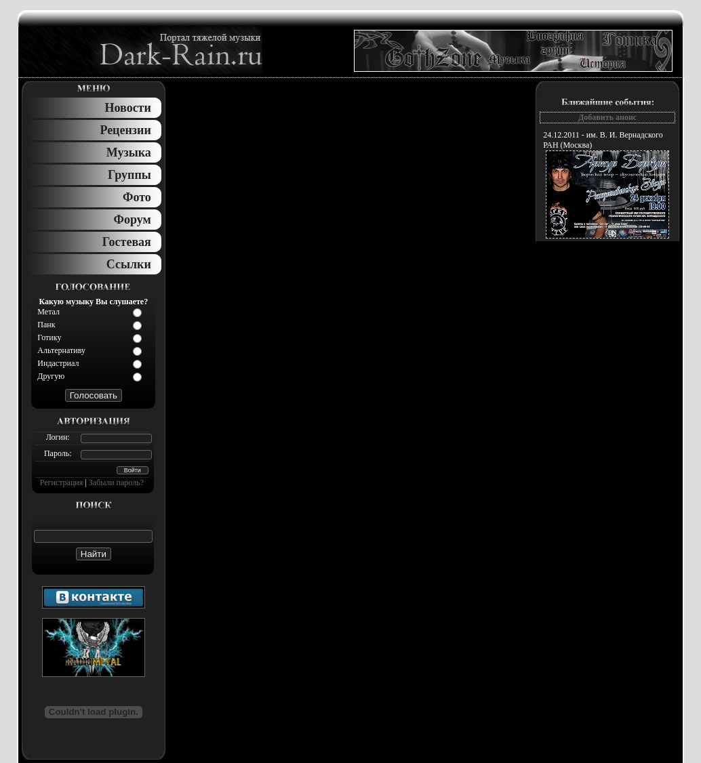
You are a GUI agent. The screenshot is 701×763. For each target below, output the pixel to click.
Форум (132, 219)
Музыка (128, 152)
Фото (137, 197)
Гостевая (126, 242)
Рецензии (125, 130)
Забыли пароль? (116, 482)
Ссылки (128, 264)
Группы (129, 175)
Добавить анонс (607, 117)
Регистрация (61, 482)
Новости (127, 108)
